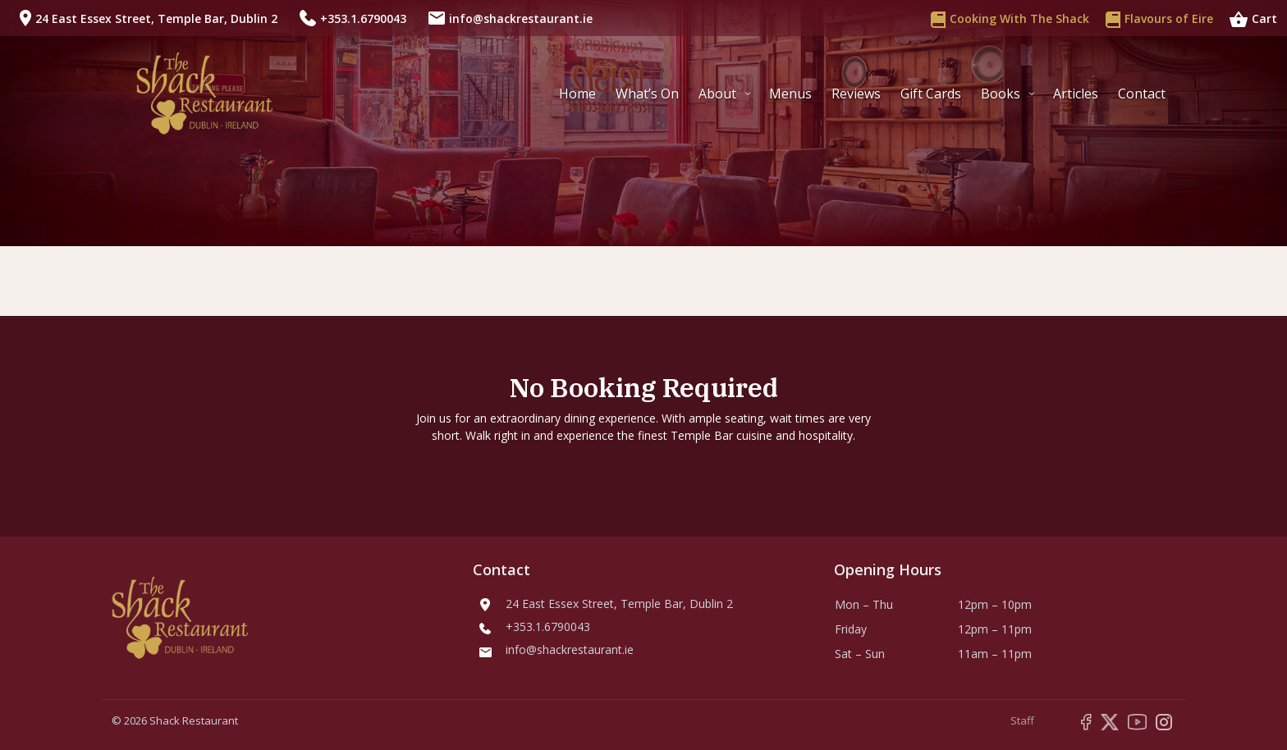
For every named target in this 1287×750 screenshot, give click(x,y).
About (717, 94)
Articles (1075, 94)
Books (1000, 94)
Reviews (856, 94)
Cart (1253, 18)
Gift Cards (930, 94)
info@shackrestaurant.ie (521, 18)
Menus (790, 94)
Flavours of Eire (1159, 18)
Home (577, 94)
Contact (1142, 94)
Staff (1022, 720)
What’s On (647, 94)
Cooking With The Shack (1010, 18)
